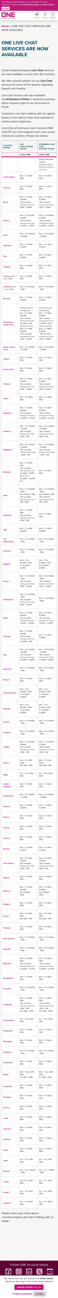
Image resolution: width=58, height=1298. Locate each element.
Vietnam (6, 384)
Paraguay (7, 1097)
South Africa (8, 796)
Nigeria (6, 878)
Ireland (6, 828)
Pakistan (7, 928)
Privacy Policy (48, 5)
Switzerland (8, 599)
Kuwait (6, 1192)
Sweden (6, 806)
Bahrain (6, 1171)
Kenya (6, 916)
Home (5, 26)
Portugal (6, 636)
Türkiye (6, 747)
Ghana (6, 763)
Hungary (7, 732)
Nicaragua (7, 1041)
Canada (6, 188)
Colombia (7, 287)
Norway (6, 849)
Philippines (8, 450)
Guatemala (8, 1063)
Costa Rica (7, 1086)
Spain (5, 618)
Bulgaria (6, 904)
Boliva (6, 1074)
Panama (6, 276)
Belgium (6, 564)
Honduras (7, 1052)
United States (9, 177)
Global (37, 17)
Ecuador (6, 298)
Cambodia (7, 1004)
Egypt (5, 775)
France (6, 581)
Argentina (7, 245)
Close (5, 8)
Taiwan (6, 359)
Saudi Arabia (8, 1020)
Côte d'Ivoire (8, 863)
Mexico (6, 220)
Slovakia (6, 709)
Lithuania (7, 1129)
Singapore (7, 413)
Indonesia (7, 515)
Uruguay (7, 267)
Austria (6, 722)
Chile (5, 235)
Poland (6, 680)
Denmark (7, 669)
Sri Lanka (7, 989)
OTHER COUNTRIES (22, 1294)
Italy (5, 655)
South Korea (8, 369)
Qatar (5, 1160)
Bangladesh (8, 978)
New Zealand (9, 939)
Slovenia (7, 1139)
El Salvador (8, 1031)
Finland (6, 838)
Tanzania (7, 1203)
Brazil (5, 202)
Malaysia (7, 472)
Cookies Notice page (30, 5)
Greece (6, 817)
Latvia (5, 1118)
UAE (5, 530)
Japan (6, 398)
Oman (5, 1150)
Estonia (6, 1107)
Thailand (7, 431)
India (5, 495)
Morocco (7, 891)
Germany (7, 551)
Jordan (6, 1182)
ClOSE (39, 1294)
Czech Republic (9, 693)
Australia (7, 949)
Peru (5, 256)
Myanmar (7, 964)
